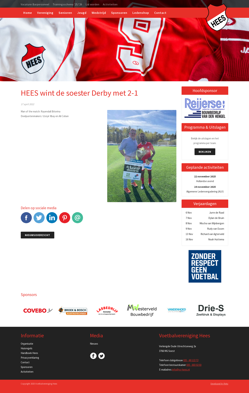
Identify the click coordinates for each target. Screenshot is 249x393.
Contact (160, 13)
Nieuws (94, 343)
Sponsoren (119, 13)
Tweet (39, 219)
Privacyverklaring (30, 357)
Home (27, 13)
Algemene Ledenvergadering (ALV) (205, 189)
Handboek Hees (29, 353)
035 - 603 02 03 (193, 365)
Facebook (26, 219)
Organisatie (27, 343)
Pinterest (64, 219)
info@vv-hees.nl (181, 369)
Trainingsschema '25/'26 (67, 4)
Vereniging (45, 13)
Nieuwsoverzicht (37, 235)
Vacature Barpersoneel (35, 4)
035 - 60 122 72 (190, 360)
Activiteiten (110, 4)
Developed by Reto (219, 383)
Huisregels (26, 348)
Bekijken (205, 151)
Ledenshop (140, 13)
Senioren (65, 13)
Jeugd (81, 13)
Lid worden (92, 4)
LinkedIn (51, 219)
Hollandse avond (205, 179)
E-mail (77, 219)
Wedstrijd (99, 13)
